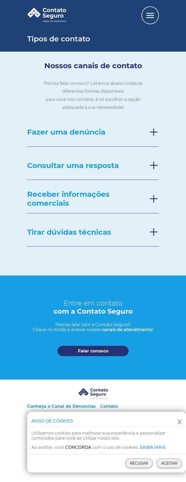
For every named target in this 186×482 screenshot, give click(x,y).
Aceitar (169, 463)
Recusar (139, 463)
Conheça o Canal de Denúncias (61, 406)
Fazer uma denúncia (66, 131)
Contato (109, 406)
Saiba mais (152, 447)
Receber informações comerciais (68, 199)
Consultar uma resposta (73, 165)
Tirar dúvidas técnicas (69, 232)
